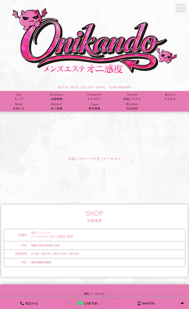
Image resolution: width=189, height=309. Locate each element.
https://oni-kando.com (45, 245)
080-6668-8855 (120, 87)
